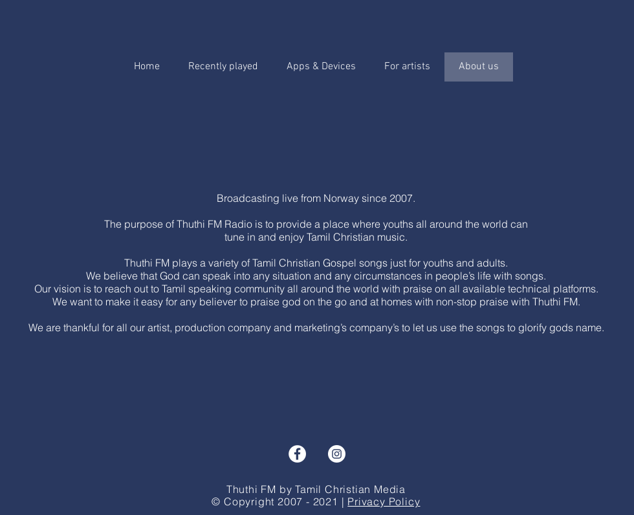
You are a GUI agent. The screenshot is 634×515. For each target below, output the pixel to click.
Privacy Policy (383, 501)
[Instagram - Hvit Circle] (336, 454)
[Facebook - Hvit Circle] (297, 454)
